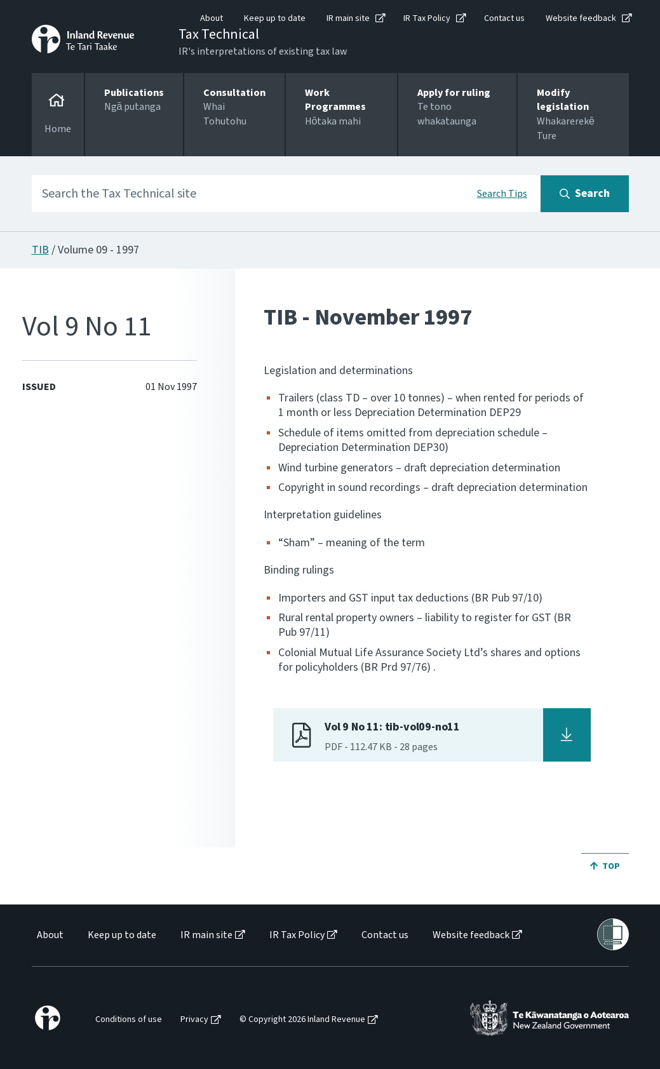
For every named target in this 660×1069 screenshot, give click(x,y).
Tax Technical (218, 34)
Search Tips (502, 194)
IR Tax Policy (426, 18)
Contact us (504, 18)
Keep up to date (275, 18)
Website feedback (581, 18)
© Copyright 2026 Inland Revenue (302, 1019)
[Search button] (585, 193)
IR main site (348, 18)
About (211, 18)
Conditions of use (128, 1019)
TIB (40, 250)
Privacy (194, 1019)
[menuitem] (49, 935)
